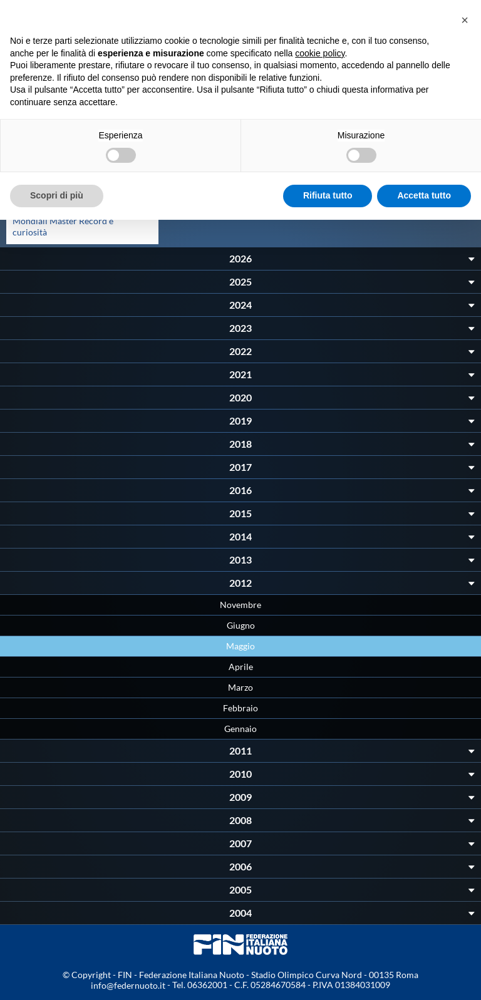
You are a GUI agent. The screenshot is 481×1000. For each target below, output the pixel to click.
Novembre (240, 604)
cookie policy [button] (319, 53)
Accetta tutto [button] (424, 195)
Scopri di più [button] (56, 195)
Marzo (240, 687)
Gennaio (240, 728)
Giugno (241, 625)
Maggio (240, 646)
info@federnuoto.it (128, 985)
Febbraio (240, 708)
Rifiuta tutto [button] (328, 195)
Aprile (241, 666)
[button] (465, 20)
